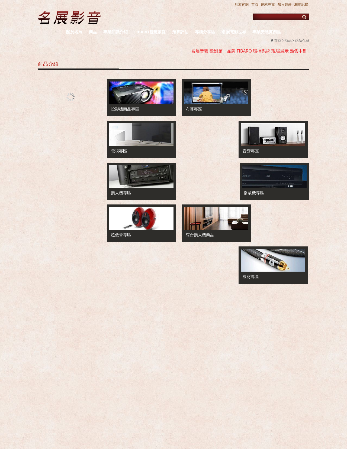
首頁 (277, 40)
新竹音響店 (296, 417)
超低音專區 (121, 187)
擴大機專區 (190, 147)
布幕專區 (188, 107)
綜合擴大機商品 (194, 187)
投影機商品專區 (125, 107)
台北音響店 (270, 417)
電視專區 (119, 147)
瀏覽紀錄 (301, 4)
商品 (288, 40)
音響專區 (257, 107)
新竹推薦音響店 (240, 417)
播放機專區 (259, 147)
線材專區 (257, 187)
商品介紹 (302, 40)
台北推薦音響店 (205, 417)
